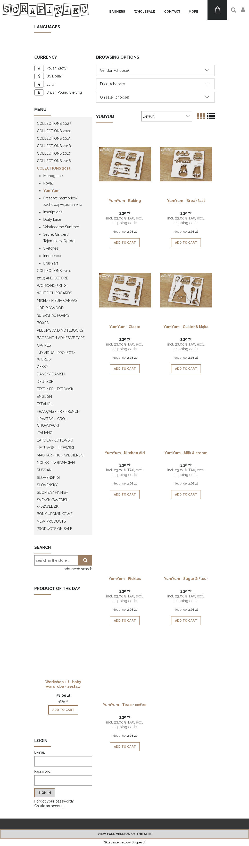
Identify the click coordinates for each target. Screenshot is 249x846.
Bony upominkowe (54, 514)
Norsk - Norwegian (56, 463)
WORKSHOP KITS (51, 286)
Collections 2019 (54, 138)
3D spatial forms (53, 315)
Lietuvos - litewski (55, 448)
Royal (48, 183)
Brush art (50, 263)
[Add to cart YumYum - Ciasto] (125, 368)
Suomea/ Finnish (52, 492)
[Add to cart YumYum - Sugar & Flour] (186, 620)
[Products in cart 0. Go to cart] (217, 10)
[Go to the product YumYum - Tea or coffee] (125, 667)
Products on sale (54, 529)
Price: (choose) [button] (112, 84)
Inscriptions (52, 212)
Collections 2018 (54, 146)
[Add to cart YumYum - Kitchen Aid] (125, 494)
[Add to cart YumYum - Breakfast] (186, 242)
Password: (42, 771)
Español (45, 404)
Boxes (42, 323)
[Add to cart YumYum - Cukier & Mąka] (186, 368)
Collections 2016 (54, 161)
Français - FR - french (58, 411)
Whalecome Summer (61, 227)
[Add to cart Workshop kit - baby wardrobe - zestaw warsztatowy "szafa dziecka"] (63, 710)
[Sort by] (166, 116)
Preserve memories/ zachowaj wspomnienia (62, 201)
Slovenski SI (48, 477)
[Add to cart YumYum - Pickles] (125, 620)
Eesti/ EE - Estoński (55, 389)
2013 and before (52, 278)
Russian (44, 470)
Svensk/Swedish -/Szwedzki (53, 503)
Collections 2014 (54, 271)
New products (51, 521)
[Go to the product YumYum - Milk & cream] (186, 415)
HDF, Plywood (50, 308)
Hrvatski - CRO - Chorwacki (52, 422)
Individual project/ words (56, 356)
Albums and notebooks (60, 330)
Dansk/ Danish (51, 374)
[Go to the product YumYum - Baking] (125, 163)
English (44, 396)
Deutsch (45, 382)
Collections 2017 (53, 153)
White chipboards (54, 293)
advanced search (78, 569)
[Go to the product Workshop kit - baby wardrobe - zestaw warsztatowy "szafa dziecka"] (63, 645)
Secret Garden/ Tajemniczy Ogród (58, 237)
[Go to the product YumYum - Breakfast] (186, 163)
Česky (42, 367)
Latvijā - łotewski (55, 440)
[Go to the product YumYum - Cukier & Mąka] (186, 289)
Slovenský (47, 485)
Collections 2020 (54, 131)
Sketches (50, 248)
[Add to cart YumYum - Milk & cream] (186, 494)
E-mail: (40, 752)
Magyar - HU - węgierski (60, 455)
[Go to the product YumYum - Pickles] (125, 541)
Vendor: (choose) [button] (114, 70)
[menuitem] (117, 11)
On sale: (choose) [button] (114, 97)
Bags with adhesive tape (61, 338)
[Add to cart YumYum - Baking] (125, 242)
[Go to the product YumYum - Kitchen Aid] (125, 415)
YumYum (51, 191)
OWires (44, 345)
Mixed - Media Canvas (57, 300)
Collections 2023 (54, 123)
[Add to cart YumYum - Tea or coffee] (125, 746)
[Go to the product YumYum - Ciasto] (125, 289)
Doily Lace (52, 219)
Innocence (52, 256)
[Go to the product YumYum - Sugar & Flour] (186, 541)
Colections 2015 (53, 168)
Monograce (53, 176)
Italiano (45, 433)
